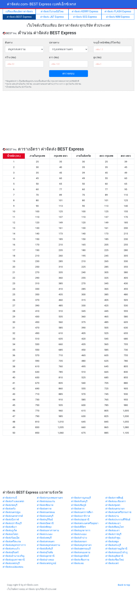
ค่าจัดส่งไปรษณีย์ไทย (52, 11)
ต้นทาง (8, 42)
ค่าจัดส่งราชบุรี (113, 534)
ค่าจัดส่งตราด (44, 508)
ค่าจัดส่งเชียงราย (80, 559)
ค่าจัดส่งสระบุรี (113, 545)
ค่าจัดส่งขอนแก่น (46, 501)
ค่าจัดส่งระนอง (44, 534)
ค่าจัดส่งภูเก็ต (10, 530)
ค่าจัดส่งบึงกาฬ (11, 519)
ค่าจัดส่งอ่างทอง (45, 559)
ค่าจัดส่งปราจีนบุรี (12, 523)
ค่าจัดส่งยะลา (112, 530)
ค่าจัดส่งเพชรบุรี (11, 563)
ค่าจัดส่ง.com (41, 4)
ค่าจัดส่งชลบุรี (10, 505)
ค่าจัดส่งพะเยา (113, 523)
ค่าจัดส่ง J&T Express (52, 16)
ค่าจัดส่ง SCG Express (85, 16)
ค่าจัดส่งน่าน (112, 515)
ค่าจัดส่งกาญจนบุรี (81, 497)
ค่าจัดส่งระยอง (79, 534)
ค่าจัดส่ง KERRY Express (85, 11)
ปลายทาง (54, 42)
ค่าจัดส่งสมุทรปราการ (14, 545)
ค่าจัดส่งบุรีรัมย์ (45, 519)
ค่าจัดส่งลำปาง (79, 537)
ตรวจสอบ (68, 73)
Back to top (124, 584)
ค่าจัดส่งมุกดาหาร (80, 530)
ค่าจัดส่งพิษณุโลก (114, 526)
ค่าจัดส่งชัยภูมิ (78, 505)
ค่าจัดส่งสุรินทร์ (11, 552)
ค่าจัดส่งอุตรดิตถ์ (80, 555)
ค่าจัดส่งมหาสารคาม (48, 530)
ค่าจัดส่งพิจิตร (78, 526)
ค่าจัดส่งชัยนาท (45, 505)
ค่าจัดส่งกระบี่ (10, 497)
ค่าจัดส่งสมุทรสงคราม (48, 545)
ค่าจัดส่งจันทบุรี (79, 501)
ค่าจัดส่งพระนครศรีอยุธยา (84, 523)
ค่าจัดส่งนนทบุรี (45, 515)
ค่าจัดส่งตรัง (9, 508)
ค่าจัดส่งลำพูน (112, 537)
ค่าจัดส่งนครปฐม (12, 512)
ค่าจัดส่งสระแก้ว (11, 548)
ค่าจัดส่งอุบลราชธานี (14, 559)
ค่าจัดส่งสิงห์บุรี (45, 548)
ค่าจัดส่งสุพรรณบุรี (81, 548)
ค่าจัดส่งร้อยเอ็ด (11, 537)
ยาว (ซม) (54, 57)
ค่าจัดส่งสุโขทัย (45, 552)
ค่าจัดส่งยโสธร (10, 534)
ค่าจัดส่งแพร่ (112, 563)
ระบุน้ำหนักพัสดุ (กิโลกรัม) (106, 42)
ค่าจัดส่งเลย (77, 563)
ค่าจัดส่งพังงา (10, 526)
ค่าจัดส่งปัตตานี (45, 523)
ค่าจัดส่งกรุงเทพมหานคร (50, 497)
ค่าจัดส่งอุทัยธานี (114, 555)
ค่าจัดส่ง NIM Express (118, 16)
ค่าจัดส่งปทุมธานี (80, 519)
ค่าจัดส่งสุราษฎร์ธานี (116, 548)
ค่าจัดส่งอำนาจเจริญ (13, 555)
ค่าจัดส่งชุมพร (112, 505)
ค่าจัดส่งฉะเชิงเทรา (115, 501)
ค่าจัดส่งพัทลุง (44, 526)
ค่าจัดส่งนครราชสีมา (82, 512)
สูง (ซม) (97, 57)
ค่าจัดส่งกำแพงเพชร (13, 501)
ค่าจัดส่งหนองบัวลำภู (116, 552)
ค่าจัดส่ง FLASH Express (118, 11)
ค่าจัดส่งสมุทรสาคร (81, 545)
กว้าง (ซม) (10, 57)
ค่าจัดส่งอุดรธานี (45, 555)
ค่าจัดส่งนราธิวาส (80, 515)
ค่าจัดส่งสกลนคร (45, 541)
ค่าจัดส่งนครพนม (46, 512)
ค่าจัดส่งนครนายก (115, 508)
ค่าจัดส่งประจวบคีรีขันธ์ (117, 519)
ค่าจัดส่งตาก (77, 508)
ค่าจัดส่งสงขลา (79, 541)
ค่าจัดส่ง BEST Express (19, 16)
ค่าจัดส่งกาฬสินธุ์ (114, 497)
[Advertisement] (68, 119)
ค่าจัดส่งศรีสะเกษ (12, 541)
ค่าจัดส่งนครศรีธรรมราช (118, 512)
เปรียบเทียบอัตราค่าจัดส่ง (19, 11)
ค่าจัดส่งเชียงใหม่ (114, 559)
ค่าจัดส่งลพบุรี (44, 537)
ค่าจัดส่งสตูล (112, 541)
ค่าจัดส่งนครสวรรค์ (13, 515)
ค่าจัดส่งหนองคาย (80, 552)
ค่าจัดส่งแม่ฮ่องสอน (13, 566)
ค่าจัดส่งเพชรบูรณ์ (46, 563)
